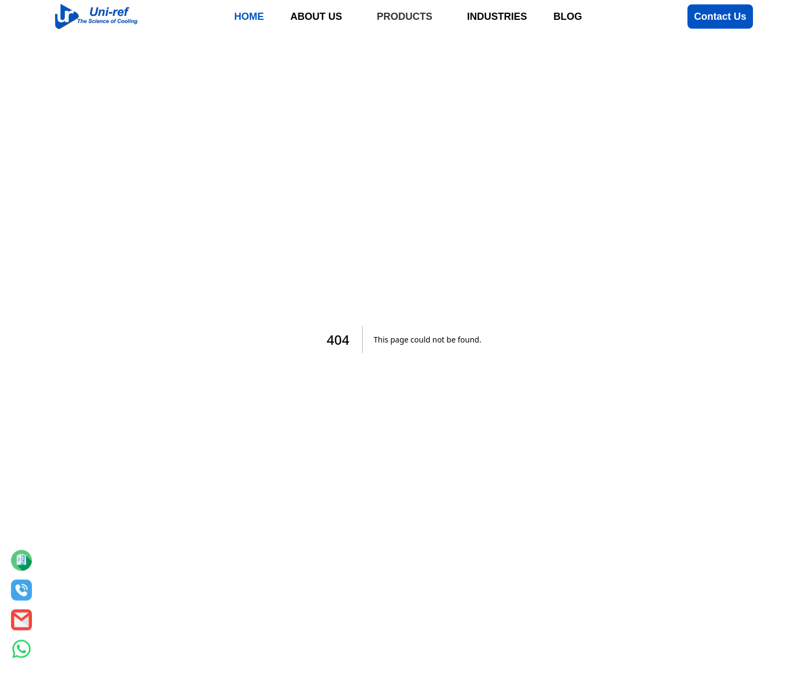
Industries (497, 16)
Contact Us (720, 16)
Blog (568, 16)
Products (404, 16)
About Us (316, 16)
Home (249, 16)
